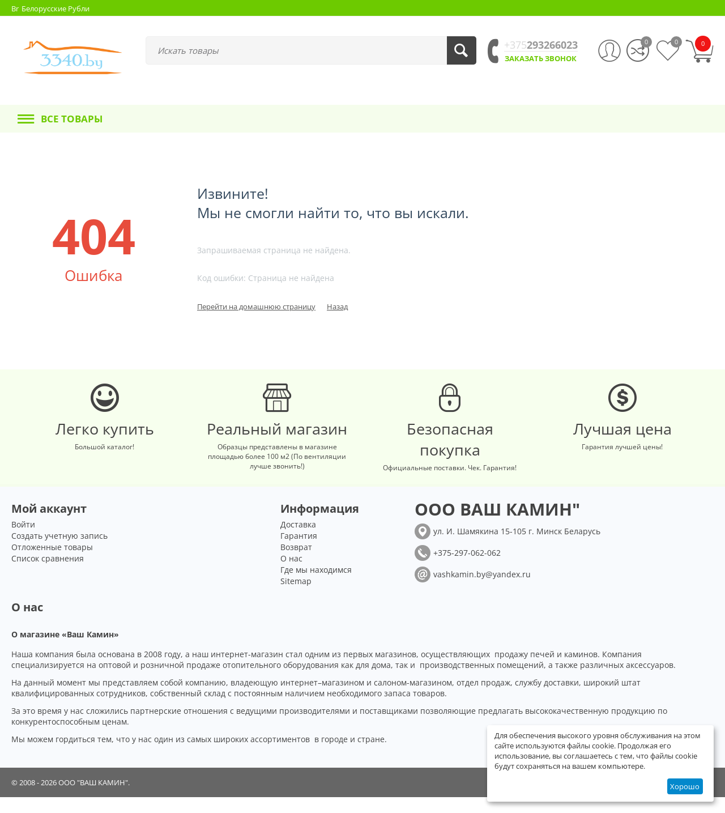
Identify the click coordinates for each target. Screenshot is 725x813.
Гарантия (298, 551)
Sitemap (296, 596)
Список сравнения (47, 574)
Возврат (296, 562)
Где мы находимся (316, 585)
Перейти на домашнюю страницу (256, 306)
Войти (23, 540)
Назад (337, 306)
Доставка (298, 540)
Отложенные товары (52, 562)
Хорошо (685, 786)
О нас (291, 574)
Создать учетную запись (59, 551)
